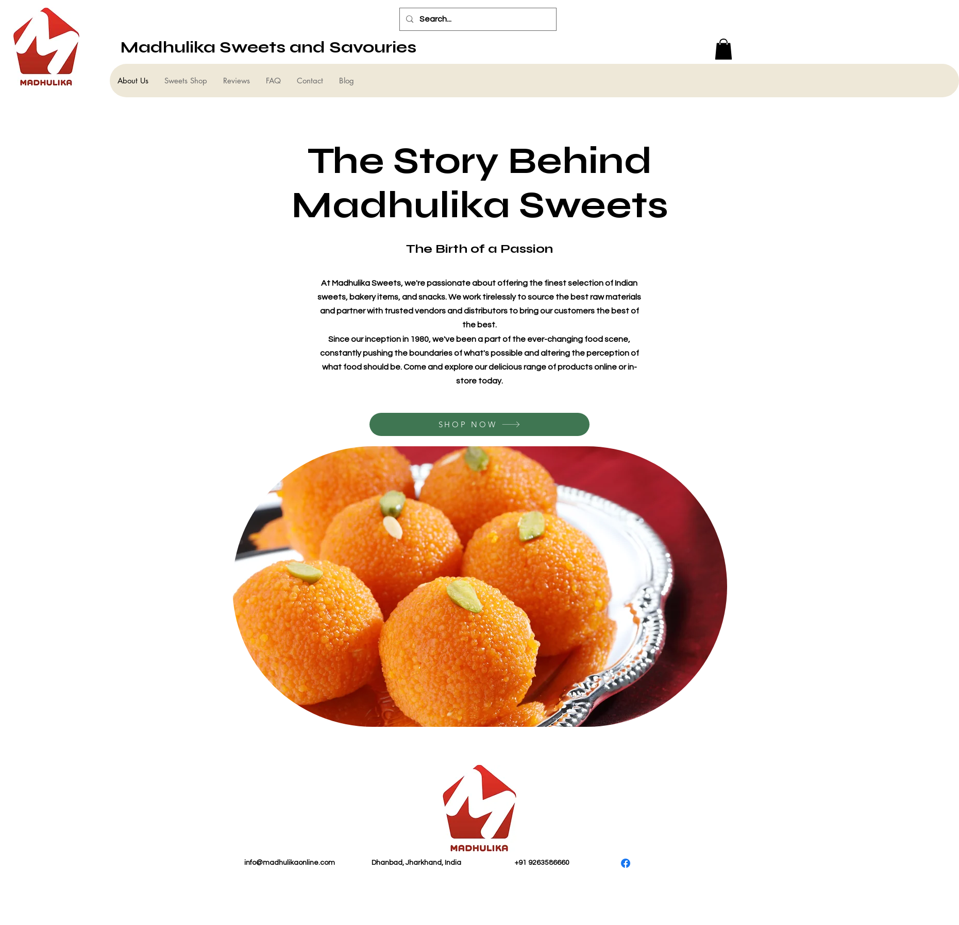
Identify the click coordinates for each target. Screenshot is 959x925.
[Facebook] (625, 863)
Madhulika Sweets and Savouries (268, 47)
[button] (723, 49)
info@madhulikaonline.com (289, 862)
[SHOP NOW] (479, 424)
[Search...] (476, 19)
